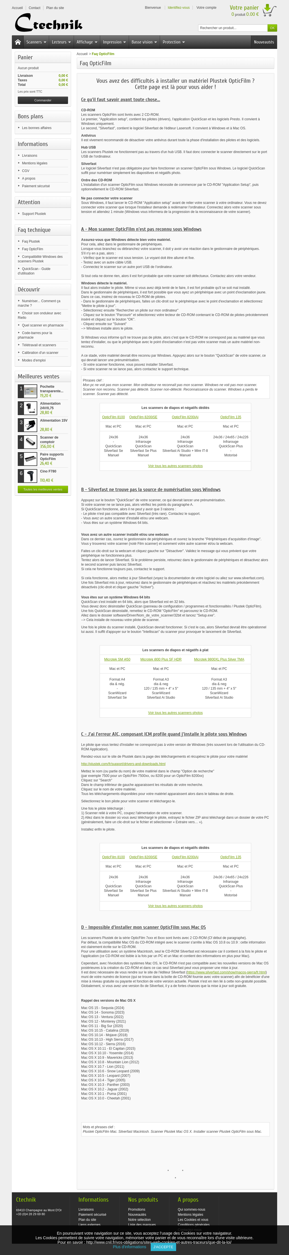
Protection (174, 42)
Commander (43, 100)
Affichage (87, 42)
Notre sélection (139, 1220)
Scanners (37, 42)
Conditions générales (194, 1225)
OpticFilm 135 (230, 417)
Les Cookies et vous (193, 1220)
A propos (28, 178)
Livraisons (29, 156)
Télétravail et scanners (39, 345)
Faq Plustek (31, 241)
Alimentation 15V (53, 420)
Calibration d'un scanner (40, 353)
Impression (114, 42)
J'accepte (163, 1247)
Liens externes (89, 1225)
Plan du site (87, 1220)
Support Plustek (34, 214)
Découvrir (29, 289)
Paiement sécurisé (36, 186)
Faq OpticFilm (32, 249)
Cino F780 (48, 471)
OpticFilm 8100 (113, 417)
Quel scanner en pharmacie (43, 325)
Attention (29, 202)
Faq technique (34, 230)
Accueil (82, 54)
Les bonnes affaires (37, 128)
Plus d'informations (131, 1247)
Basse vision (144, 42)
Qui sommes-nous (191, 1210)
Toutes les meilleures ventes (42, 489)
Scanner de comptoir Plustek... (49, 441)
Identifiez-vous (179, 8)
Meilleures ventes (38, 376)
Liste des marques (142, 1225)
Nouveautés (264, 42)
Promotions (136, 1210)
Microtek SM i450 (117, 659)
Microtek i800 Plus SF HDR (160, 659)
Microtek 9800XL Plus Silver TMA (219, 659)
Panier (25, 57)
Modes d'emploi (34, 360)
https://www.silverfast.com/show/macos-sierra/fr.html (226, 972)
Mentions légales (34, 163)
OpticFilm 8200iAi (185, 417)
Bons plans (30, 116)
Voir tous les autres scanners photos (175, 466)
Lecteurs (61, 42)
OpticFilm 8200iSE (143, 417)
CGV (25, 171)
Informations (33, 144)
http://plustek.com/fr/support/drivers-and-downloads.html (123, 764)
